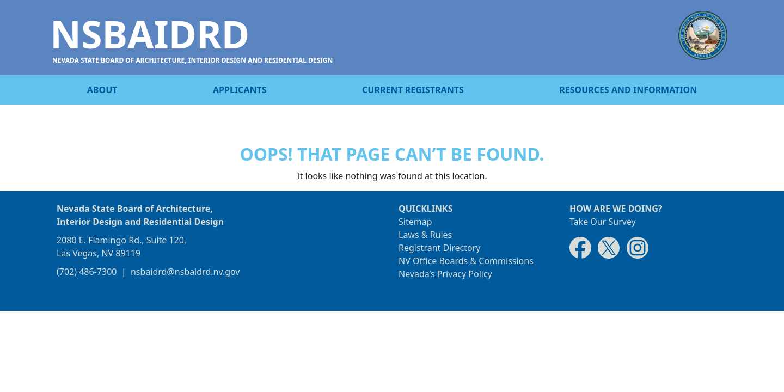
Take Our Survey (602, 222)
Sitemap (415, 222)
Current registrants (413, 90)
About (102, 90)
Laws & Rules (425, 235)
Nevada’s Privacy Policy (445, 274)
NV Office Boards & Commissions (466, 261)
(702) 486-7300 (87, 272)
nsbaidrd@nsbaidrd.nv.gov (185, 272)
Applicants (240, 90)
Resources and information (628, 90)
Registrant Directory (440, 248)
